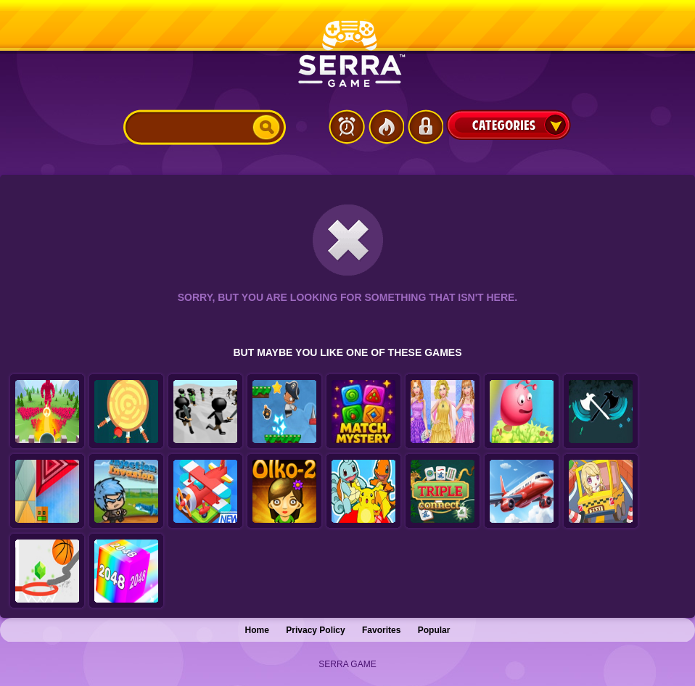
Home (257, 630)
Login (425, 126)
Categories (508, 124)
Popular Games (386, 126)
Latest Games (347, 126)
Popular (434, 630)
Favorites (381, 630)
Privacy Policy (315, 630)
